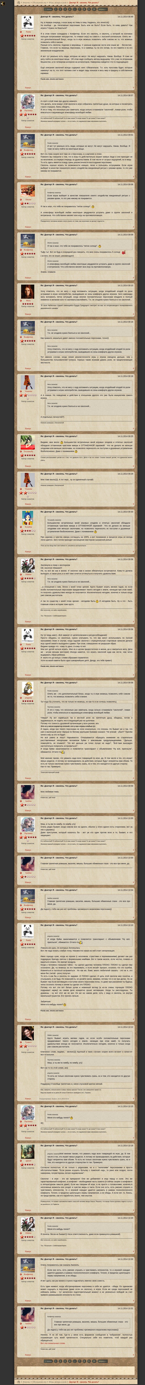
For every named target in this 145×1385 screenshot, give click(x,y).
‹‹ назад (48, 9)
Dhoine (28, 200)
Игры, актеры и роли (58, 3)
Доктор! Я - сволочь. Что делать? (84, 3)
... (74, 9)
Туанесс (28, 1042)
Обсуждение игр (39, 3)
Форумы (26, 3)
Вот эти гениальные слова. (53, 1343)
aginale (28, 1161)
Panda (28, 32)
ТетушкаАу (28, 451)
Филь (28, 301)
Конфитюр (28, 150)
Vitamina (28, 391)
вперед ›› (102, 9)
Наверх (28, 88)
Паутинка (28, 110)
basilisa (28, 801)
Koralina (28, 527)
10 (94, 9)
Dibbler (28, 574)
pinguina (28, 698)
